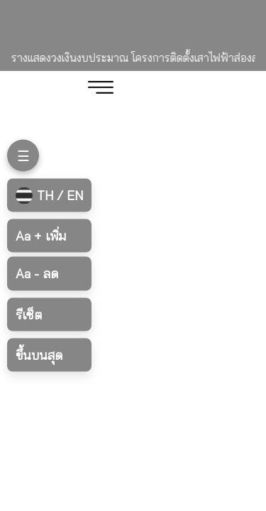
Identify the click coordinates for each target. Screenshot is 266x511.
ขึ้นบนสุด (39, 354)
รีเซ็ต (29, 314)
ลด (37, 273)
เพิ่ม (41, 236)
